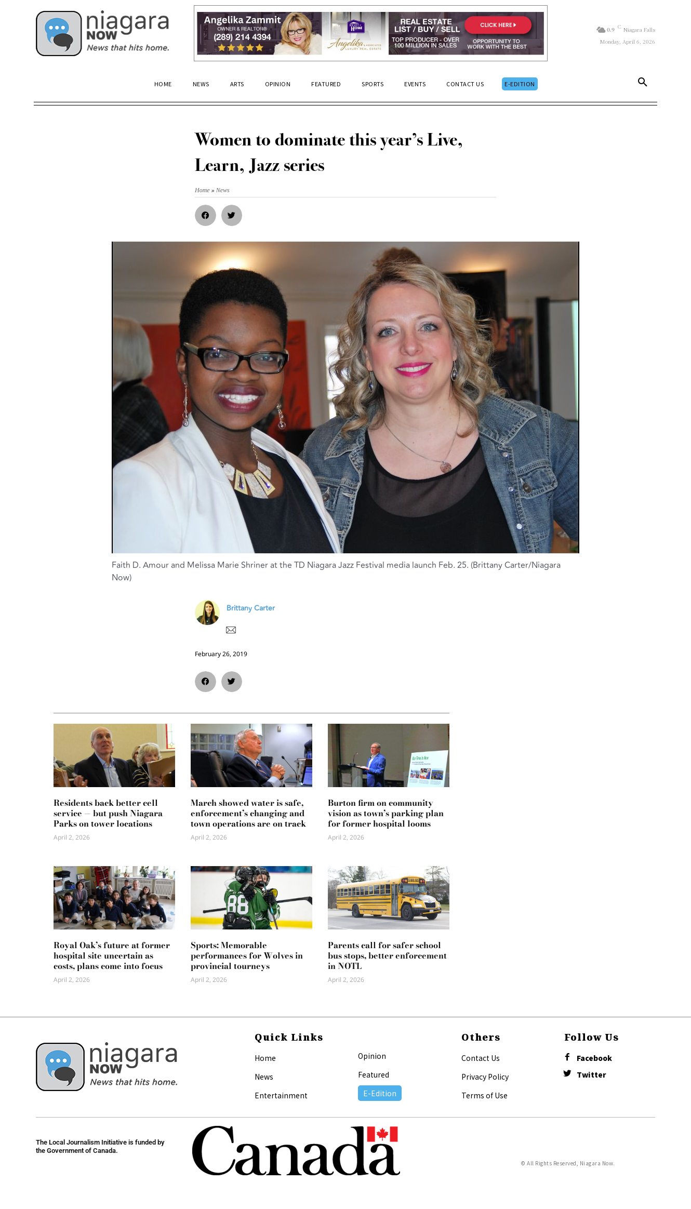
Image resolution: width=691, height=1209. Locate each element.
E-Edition (379, 1093)
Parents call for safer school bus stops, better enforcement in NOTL (387, 955)
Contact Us (480, 1058)
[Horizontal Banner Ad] (370, 33)
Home (265, 1058)
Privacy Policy (485, 1076)
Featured (373, 1074)
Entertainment (281, 1095)
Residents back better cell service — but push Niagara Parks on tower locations (108, 813)
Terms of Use (484, 1095)
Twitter (592, 1075)
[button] (642, 84)
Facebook (595, 1058)
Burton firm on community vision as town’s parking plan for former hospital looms (386, 813)
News (264, 1076)
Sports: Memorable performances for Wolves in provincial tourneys (247, 955)
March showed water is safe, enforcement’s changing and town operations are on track (248, 813)
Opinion (372, 1056)
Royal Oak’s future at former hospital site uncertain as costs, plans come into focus (112, 955)
